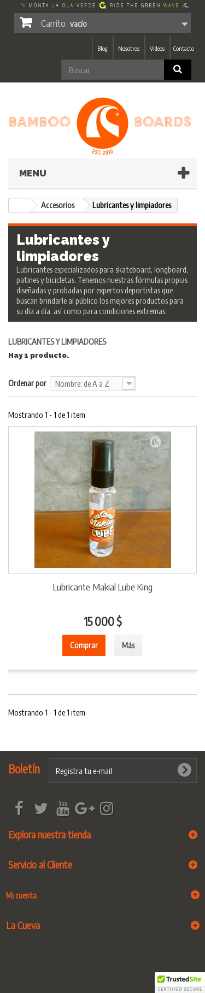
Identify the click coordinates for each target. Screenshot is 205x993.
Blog (102, 48)
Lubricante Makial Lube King (103, 587)
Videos (157, 48)
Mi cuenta (21, 895)
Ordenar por (27, 383)
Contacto (183, 48)
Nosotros (128, 48)
